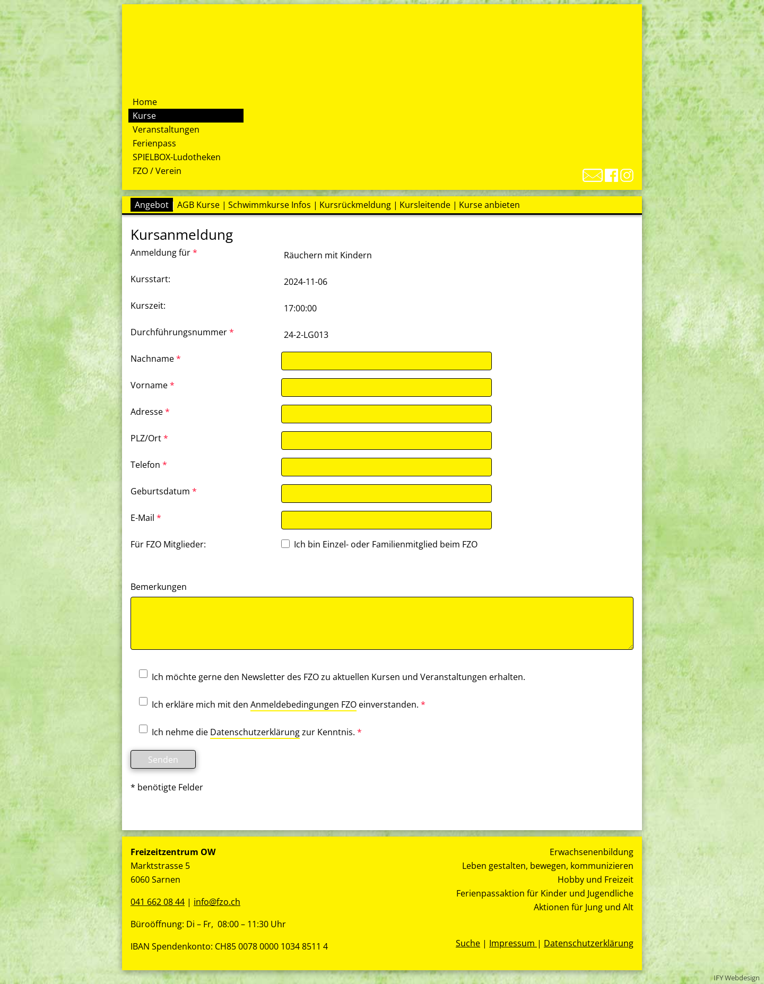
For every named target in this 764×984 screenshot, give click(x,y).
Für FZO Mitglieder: (168, 544)
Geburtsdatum (164, 491)
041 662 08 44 (158, 902)
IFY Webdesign (737, 977)
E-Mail (146, 518)
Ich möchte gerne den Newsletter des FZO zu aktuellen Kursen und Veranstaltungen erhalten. (328, 677)
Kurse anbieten (489, 205)
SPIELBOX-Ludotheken (177, 157)
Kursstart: (150, 279)
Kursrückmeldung (355, 205)
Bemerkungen (159, 587)
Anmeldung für (164, 252)
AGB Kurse (198, 205)
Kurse (144, 115)
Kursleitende (425, 205)
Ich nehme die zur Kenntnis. (246, 732)
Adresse (150, 411)
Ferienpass (154, 143)
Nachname (156, 358)
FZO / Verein (157, 171)
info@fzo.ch (217, 902)
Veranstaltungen (166, 129)
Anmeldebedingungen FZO (303, 704)
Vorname (153, 385)
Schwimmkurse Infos (269, 205)
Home (145, 102)
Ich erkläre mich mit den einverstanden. (278, 705)
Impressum (513, 943)
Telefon (149, 465)
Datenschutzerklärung (255, 732)
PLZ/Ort (149, 438)
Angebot (152, 205)
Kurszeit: (148, 305)
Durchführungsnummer (182, 332)
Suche (468, 943)
